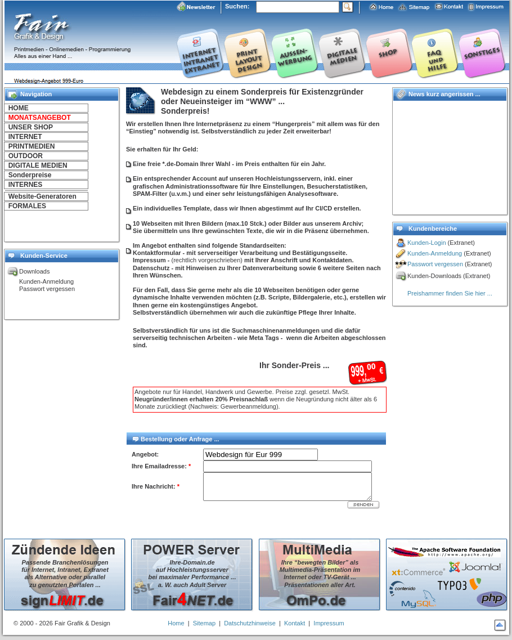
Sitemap (204, 623)
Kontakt (294, 623)
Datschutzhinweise (250, 623)
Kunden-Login (426, 242)
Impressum (328, 623)
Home (176, 623)
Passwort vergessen (435, 264)
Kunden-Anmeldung (434, 253)
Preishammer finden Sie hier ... (449, 293)
